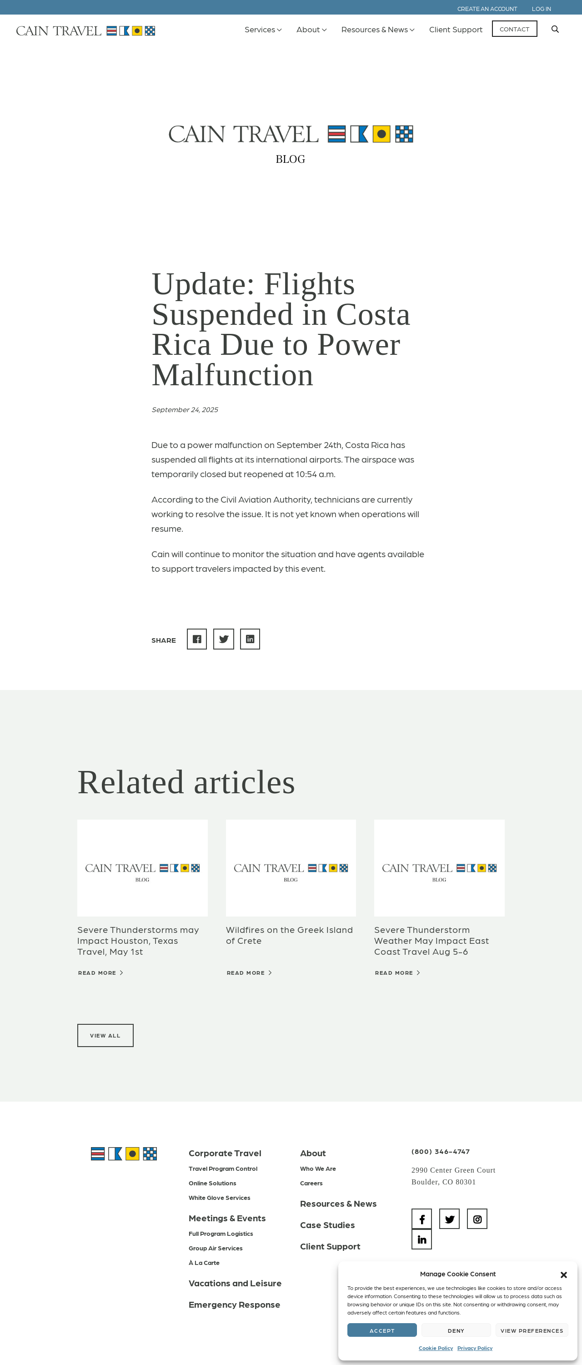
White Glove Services (220, 1197)
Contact (515, 28)
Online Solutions (212, 1182)
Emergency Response (235, 1304)
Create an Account (487, 8)
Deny (456, 1330)
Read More (101, 972)
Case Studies (327, 1224)
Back (183, 60)
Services (260, 29)
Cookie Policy (436, 1348)
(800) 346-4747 (440, 1151)
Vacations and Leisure (235, 1282)
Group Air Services (216, 1247)
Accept (382, 1330)
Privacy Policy (474, 1348)
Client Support (456, 29)
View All (105, 1035)
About (308, 29)
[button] (563, 1273)
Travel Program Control (223, 1168)
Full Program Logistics (221, 1233)
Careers (311, 1182)
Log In (541, 8)
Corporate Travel (225, 1152)
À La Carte (204, 1262)
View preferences (532, 1330)
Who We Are (318, 1168)
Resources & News (374, 29)
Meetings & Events (227, 1217)
